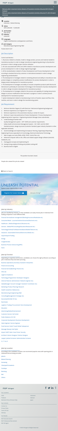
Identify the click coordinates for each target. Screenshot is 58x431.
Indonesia (33, 395)
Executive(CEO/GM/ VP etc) (9, 299)
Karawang (4, 362)
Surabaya (4, 368)
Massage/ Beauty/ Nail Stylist (9, 329)
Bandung (4, 371)
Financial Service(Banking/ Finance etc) (12, 269)
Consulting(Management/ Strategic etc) (12, 296)
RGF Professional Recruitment (9, 421)
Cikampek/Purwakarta (7, 365)
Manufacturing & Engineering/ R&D (11, 293)
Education (4, 308)
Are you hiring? (35, 193)
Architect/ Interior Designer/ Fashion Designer (14, 335)
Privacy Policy (4, 408)
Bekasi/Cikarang (6, 359)
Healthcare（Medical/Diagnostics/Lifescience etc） (16, 223)
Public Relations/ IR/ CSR (8, 317)
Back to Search (8, 171)
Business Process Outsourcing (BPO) (11, 245)
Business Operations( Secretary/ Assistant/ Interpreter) (17, 262)
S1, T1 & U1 (4, 341)
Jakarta (3, 356)
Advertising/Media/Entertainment (11, 311)
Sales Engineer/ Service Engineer (10, 323)
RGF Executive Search (6, 419)
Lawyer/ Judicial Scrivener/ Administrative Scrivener (16, 338)
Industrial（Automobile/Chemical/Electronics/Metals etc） (18, 232)
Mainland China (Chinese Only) (9, 400)
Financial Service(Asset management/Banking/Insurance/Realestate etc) (22, 217)
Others (3, 377)
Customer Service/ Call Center (10, 314)
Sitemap (3, 412)
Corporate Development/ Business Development (15, 320)
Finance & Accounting (7, 266)
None (2, 248)
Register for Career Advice (14, 193)
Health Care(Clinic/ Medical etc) (10, 290)
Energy (3, 238)
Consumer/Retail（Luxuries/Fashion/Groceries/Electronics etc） (19, 220)
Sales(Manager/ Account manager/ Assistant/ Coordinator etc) (19, 284)
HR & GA (3, 272)
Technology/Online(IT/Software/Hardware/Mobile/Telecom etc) (19, 229)
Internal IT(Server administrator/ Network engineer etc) (17, 281)
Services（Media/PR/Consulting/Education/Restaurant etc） (18, 226)
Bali (2, 374)
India (2, 395)
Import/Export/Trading (7, 235)
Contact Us (4, 406)
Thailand (3, 398)
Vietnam (32, 398)
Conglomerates (5, 241)
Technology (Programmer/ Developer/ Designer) (15, 278)
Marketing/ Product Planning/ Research (12, 287)
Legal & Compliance (7, 275)
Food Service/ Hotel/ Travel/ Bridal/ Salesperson (15, 326)
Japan (31, 400)
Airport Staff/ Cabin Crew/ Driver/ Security (13, 332)
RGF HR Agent (5, 423)
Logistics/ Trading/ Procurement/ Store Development (16, 305)
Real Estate (4, 302)
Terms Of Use (4, 410)
